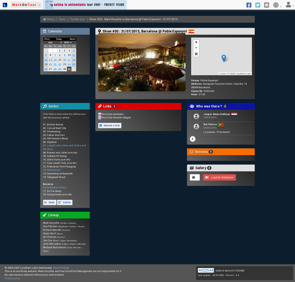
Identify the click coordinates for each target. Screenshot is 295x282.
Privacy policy (12, 278)
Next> (73, 39)
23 (64, 64)
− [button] (196, 48)
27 (50, 68)
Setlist (64, 202)
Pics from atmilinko (113, 114)
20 (50, 64)
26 (45, 68)
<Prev (47, 39)
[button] (26, 5)
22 (59, 64)
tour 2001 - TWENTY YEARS (84, 5)
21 (55, 64)
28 (55, 68)
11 (73, 55)
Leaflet (222, 74)
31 (69, 68)
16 (64, 59)
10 (69, 55)
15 (59, 59)
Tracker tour (77, 19)
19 (45, 64)
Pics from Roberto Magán (116, 117)
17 (69, 59)
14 (55, 59)
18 (73, 59)
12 (45, 59)
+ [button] (196, 42)
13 (50, 59)
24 (69, 64)
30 (64, 68)
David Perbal (60, 267)
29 (59, 68)
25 (73, 64)
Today (59, 39)
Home (48, 19)
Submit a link (109, 125)
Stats (49, 202)
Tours (62, 19)
